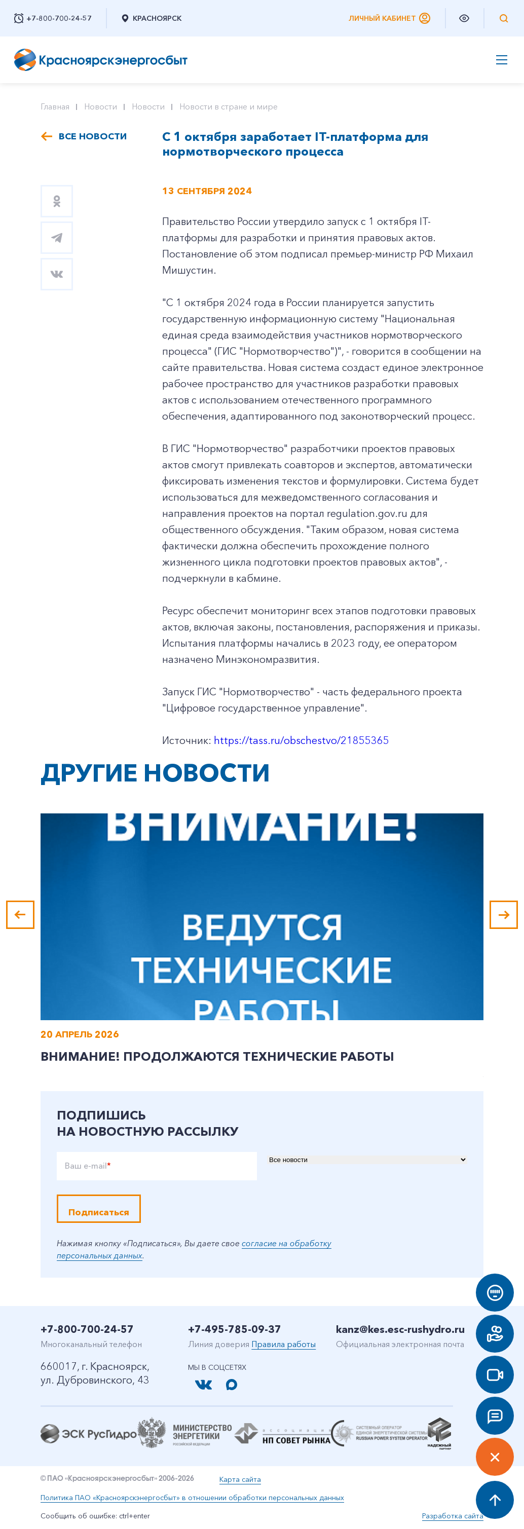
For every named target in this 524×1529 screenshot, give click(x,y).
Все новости (93, 136)
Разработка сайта (452, 1515)
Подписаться (98, 1212)
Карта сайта (240, 1479)
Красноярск (150, 18)
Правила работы (283, 1344)
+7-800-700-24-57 (87, 1329)
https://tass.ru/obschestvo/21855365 (301, 740)
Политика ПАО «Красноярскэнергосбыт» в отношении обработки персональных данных (192, 1497)
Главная (55, 106)
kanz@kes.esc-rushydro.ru (400, 1329)
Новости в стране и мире (228, 106)
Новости (100, 106)
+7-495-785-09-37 (234, 1329)
